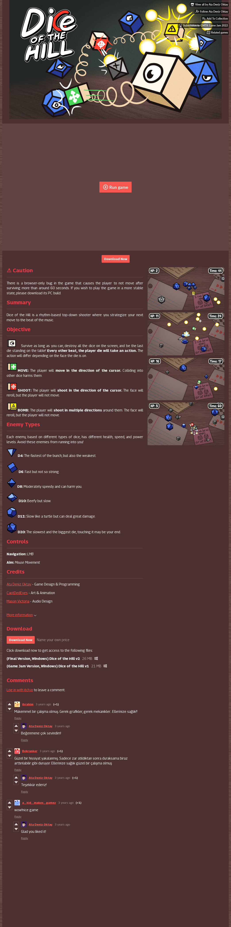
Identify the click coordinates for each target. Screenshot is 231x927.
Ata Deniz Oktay (19, 584)
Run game (115, 187)
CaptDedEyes (17, 593)
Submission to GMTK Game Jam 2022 (203, 25)
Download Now (115, 259)
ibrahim (27, 704)
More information (22, 615)
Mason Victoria (18, 601)
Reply (17, 718)
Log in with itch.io (20, 690)
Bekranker (29, 751)
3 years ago (43, 704)
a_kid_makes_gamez (39, 802)
